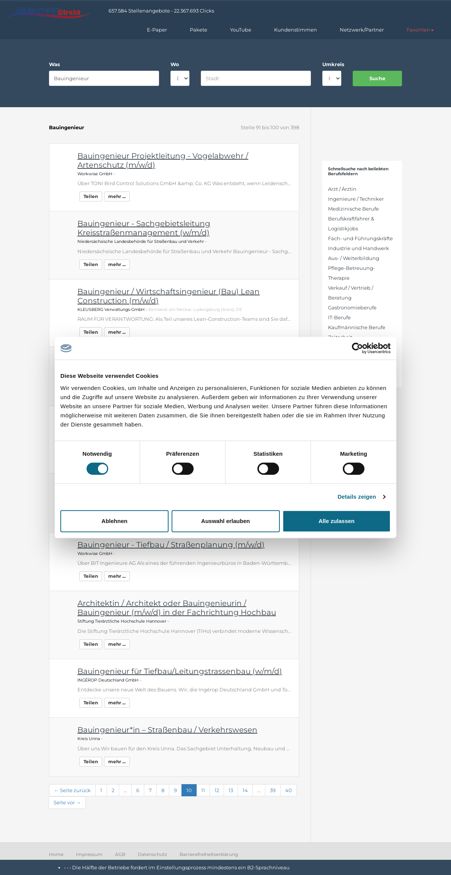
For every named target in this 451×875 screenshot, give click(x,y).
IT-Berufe (339, 317)
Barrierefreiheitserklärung (209, 854)
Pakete (198, 30)
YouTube (240, 30)
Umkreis (331, 64)
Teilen (91, 196)
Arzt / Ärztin (342, 189)
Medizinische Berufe (353, 209)
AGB (120, 854)
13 (231, 790)
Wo (174, 64)
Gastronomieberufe (352, 307)
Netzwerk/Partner (362, 30)
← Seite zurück (72, 790)
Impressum (89, 854)
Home (56, 854)
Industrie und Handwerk (358, 248)
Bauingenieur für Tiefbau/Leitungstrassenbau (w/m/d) (179, 671)
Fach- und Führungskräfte (360, 238)
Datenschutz (152, 854)
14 (245, 790)
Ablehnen (114, 521)
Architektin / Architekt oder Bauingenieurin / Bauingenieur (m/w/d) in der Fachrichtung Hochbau (176, 608)
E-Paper (157, 30)
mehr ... (117, 196)
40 (288, 790)
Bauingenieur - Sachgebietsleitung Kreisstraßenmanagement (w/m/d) (143, 228)
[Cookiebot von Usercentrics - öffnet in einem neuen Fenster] (357, 348)
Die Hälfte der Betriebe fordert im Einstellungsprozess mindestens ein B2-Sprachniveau (181, 867)
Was (54, 64)
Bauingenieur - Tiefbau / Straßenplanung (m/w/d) (171, 544)
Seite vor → (67, 802)
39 (273, 790)
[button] (420, 29)
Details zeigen (356, 496)
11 (203, 790)
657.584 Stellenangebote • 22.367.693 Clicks (161, 11)
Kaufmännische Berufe (356, 327)
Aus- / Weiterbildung (353, 258)
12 (216, 790)
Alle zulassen (337, 521)
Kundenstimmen (295, 30)
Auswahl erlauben (225, 521)
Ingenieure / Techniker (356, 199)
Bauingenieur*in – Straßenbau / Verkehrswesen (167, 729)
